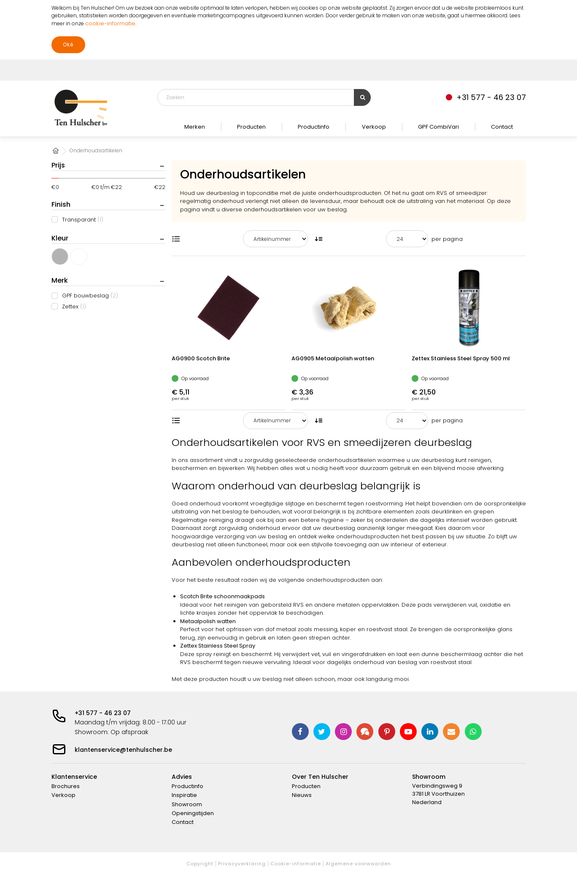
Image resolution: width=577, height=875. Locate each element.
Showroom (187, 804)
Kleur (59, 238)
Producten (251, 127)
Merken (194, 127)
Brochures (65, 786)
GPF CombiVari (438, 127)
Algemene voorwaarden (358, 863)
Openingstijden (193, 813)
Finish (60, 204)
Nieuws (302, 795)
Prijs (58, 165)
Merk (59, 280)
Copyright (199, 863)
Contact (502, 127)
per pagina (447, 239)
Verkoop (374, 127)
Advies (182, 776)
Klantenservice (74, 776)
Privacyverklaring (242, 863)
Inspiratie (184, 795)
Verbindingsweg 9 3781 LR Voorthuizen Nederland (438, 794)
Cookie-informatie (295, 863)
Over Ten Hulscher (320, 776)
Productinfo (313, 127)
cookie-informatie (110, 23)
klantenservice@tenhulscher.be (123, 749)
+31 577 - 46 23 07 (103, 713)
